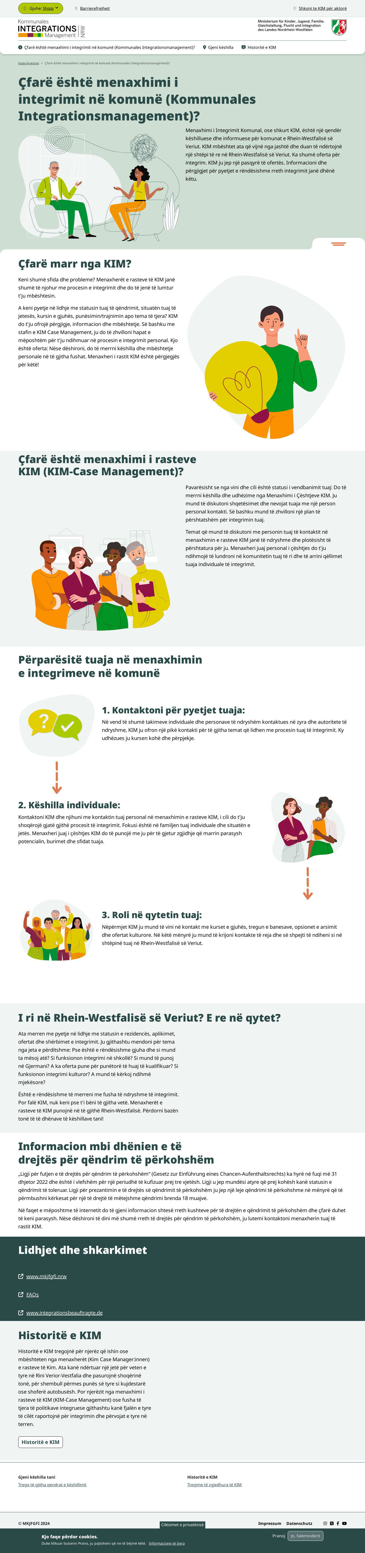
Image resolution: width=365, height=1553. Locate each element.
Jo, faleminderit (305, 1536)
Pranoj (278, 1536)
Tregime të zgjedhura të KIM (214, 1492)
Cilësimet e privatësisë (182, 1524)
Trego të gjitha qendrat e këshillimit (52, 1492)
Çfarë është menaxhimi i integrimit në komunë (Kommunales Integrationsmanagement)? (106, 53)
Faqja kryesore (28, 70)
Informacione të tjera (167, 1543)
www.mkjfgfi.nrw (46, 1283)
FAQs (32, 1301)
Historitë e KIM (259, 53)
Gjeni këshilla (218, 53)
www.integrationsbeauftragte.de (64, 1319)
